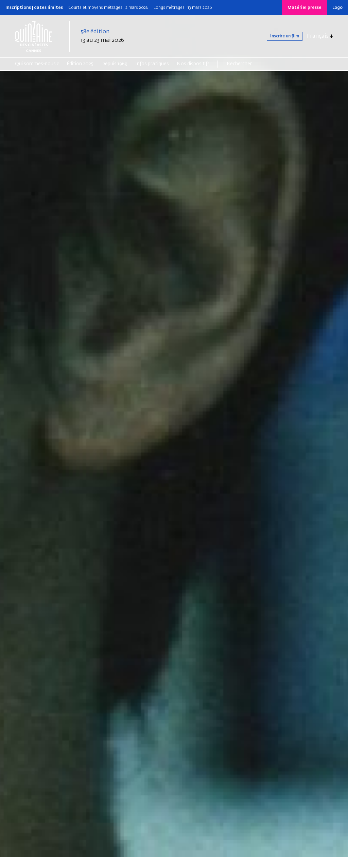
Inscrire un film (276, 36)
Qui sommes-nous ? (37, 64)
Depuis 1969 (114, 64)
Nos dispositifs (193, 64)
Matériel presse (304, 8)
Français (318, 36)
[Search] (253, 63)
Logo (337, 8)
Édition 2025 (80, 64)
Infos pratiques (152, 64)
